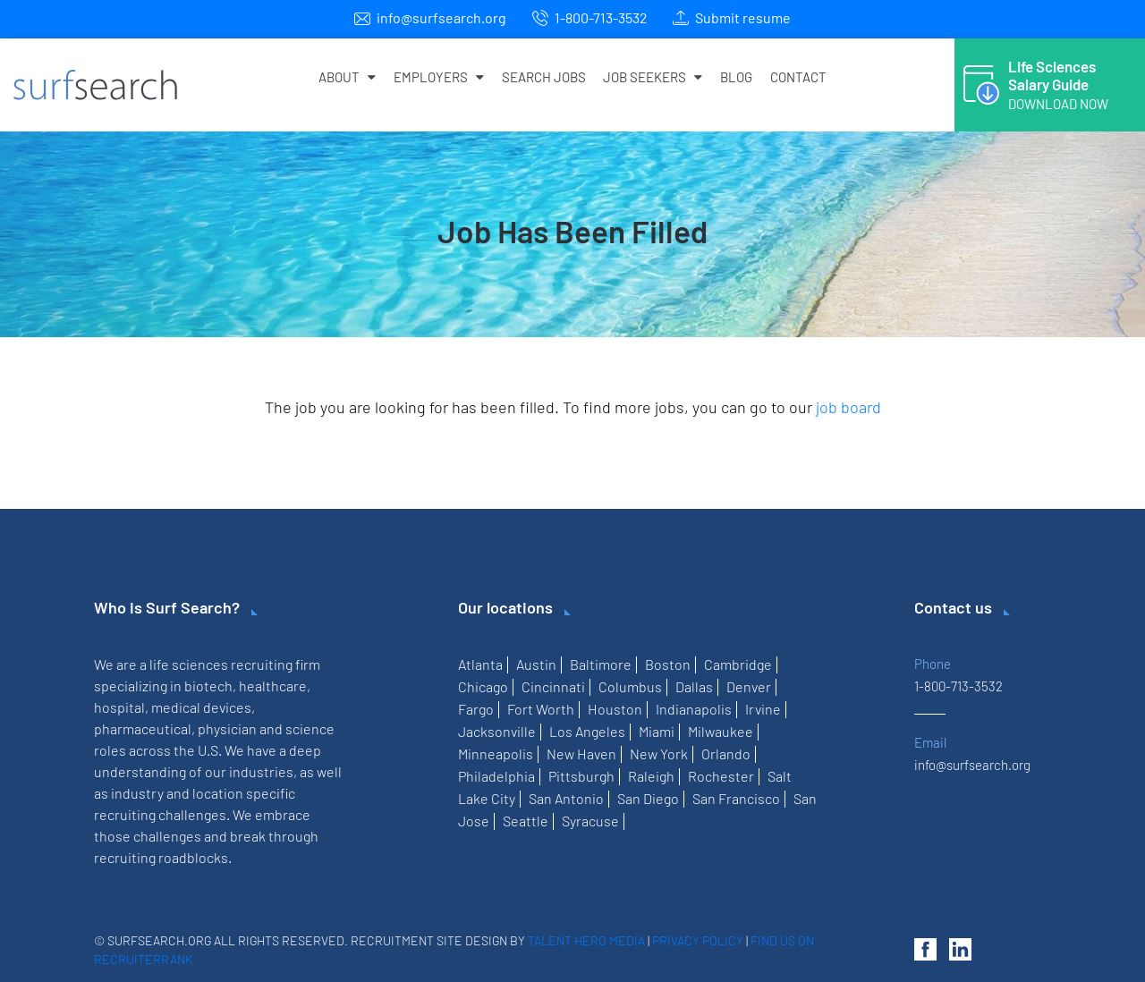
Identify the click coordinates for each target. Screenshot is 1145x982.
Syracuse (590, 820)
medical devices (201, 706)
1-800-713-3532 (601, 17)
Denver (748, 686)
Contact (798, 77)
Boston (668, 664)
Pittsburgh (581, 775)
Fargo (476, 708)
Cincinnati (553, 686)
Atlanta (480, 664)
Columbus (630, 686)
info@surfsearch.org (441, 17)
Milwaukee (720, 731)
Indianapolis (694, 708)
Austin (536, 664)
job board (848, 407)
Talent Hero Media (586, 940)
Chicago (483, 686)
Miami (656, 731)
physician (227, 728)
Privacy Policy (697, 940)
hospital (119, 706)
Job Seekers (652, 77)
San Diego (648, 798)
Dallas (694, 686)
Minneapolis (495, 753)
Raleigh (651, 775)
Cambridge (738, 664)
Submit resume (743, 17)
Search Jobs (544, 77)
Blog (736, 77)
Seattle (525, 820)
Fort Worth (540, 708)
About (347, 77)
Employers (439, 77)
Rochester (721, 775)
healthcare (273, 685)
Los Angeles (587, 731)
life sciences (188, 664)
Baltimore (601, 664)
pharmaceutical (142, 728)
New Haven (581, 753)
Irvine (763, 708)
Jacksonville (497, 731)
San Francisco (736, 798)
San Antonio (566, 798)
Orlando (726, 753)
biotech (208, 685)
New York (659, 753)
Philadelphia (496, 775)
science (310, 728)
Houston (615, 708)
